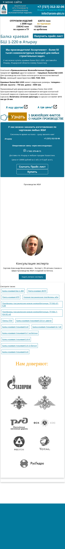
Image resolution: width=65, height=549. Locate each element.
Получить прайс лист (48, 36)
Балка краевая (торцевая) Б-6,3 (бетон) (19, 346)
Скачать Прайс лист (32, 166)
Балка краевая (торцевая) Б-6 (15, 352)
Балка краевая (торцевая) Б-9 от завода (33, 321)
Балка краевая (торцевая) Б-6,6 (16, 339)
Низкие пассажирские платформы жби (41, 297)
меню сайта (12, 2)
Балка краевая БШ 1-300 (13, 291)
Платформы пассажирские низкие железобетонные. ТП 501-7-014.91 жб (29, 313)
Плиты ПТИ (7, 321)
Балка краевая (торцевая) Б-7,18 (47, 327)
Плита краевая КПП (10, 297)
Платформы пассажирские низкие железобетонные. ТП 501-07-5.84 (30, 304)
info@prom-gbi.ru (53, 13)
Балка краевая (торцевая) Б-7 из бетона (20, 333)
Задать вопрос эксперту (32, 277)
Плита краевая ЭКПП (37, 291)
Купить (32, 171)
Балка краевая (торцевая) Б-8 (15, 327)
